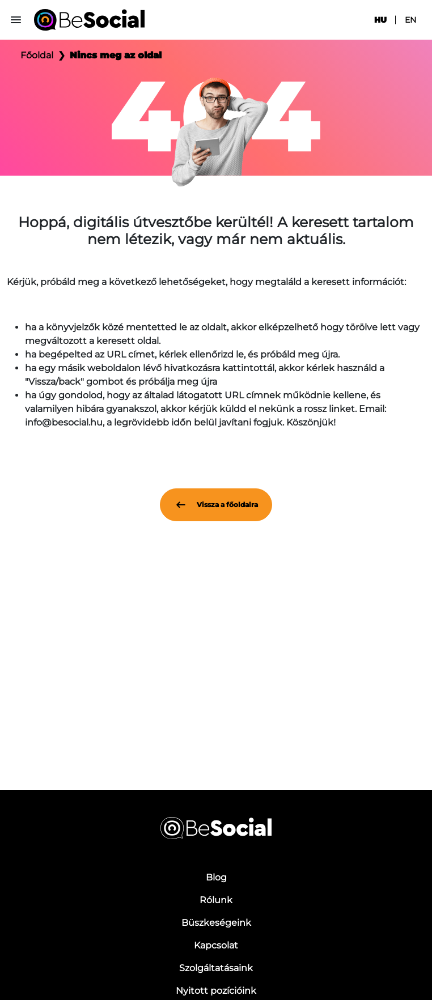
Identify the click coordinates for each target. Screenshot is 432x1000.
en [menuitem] (410, 20)
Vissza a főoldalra (216, 505)
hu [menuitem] (380, 20)
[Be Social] (89, 20)
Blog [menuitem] (216, 877)
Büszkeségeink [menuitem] (216, 922)
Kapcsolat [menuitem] (216, 945)
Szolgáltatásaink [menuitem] (216, 968)
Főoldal (36, 55)
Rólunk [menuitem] (216, 900)
